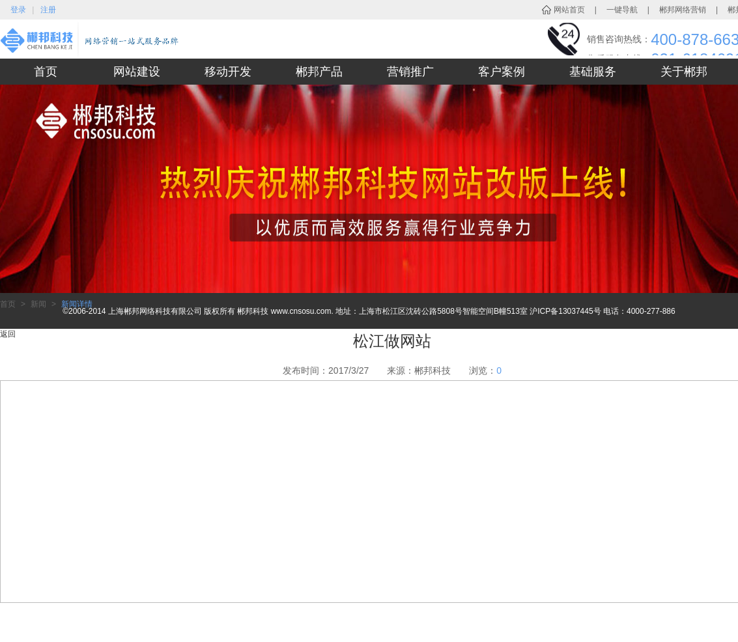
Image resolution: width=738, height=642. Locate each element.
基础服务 (592, 71)
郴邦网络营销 (682, 9)
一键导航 (622, 9)
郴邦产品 (319, 71)
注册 (48, 9)
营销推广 (410, 71)
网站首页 (569, 9)
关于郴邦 (683, 71)
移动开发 (228, 71)
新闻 (38, 304)
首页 (45, 71)
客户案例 (501, 71)
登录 (18, 9)
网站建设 (136, 71)
